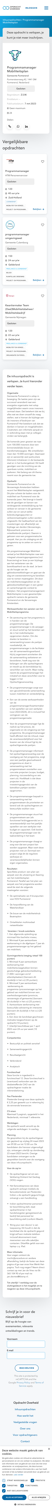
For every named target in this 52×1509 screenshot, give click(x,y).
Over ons (25, 1428)
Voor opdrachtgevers (25, 1435)
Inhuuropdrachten (12, 19)
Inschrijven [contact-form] (26, 1368)
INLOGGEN (31, 8)
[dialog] (26, 1477)
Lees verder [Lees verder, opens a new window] (18, 1475)
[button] (26, 1504)
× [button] (49, 1449)
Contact (25, 1441)
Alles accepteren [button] (14, 1497)
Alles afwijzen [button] (39, 1497)
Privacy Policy (23, 1382)
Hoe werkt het (25, 1416)
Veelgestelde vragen (25, 1422)
